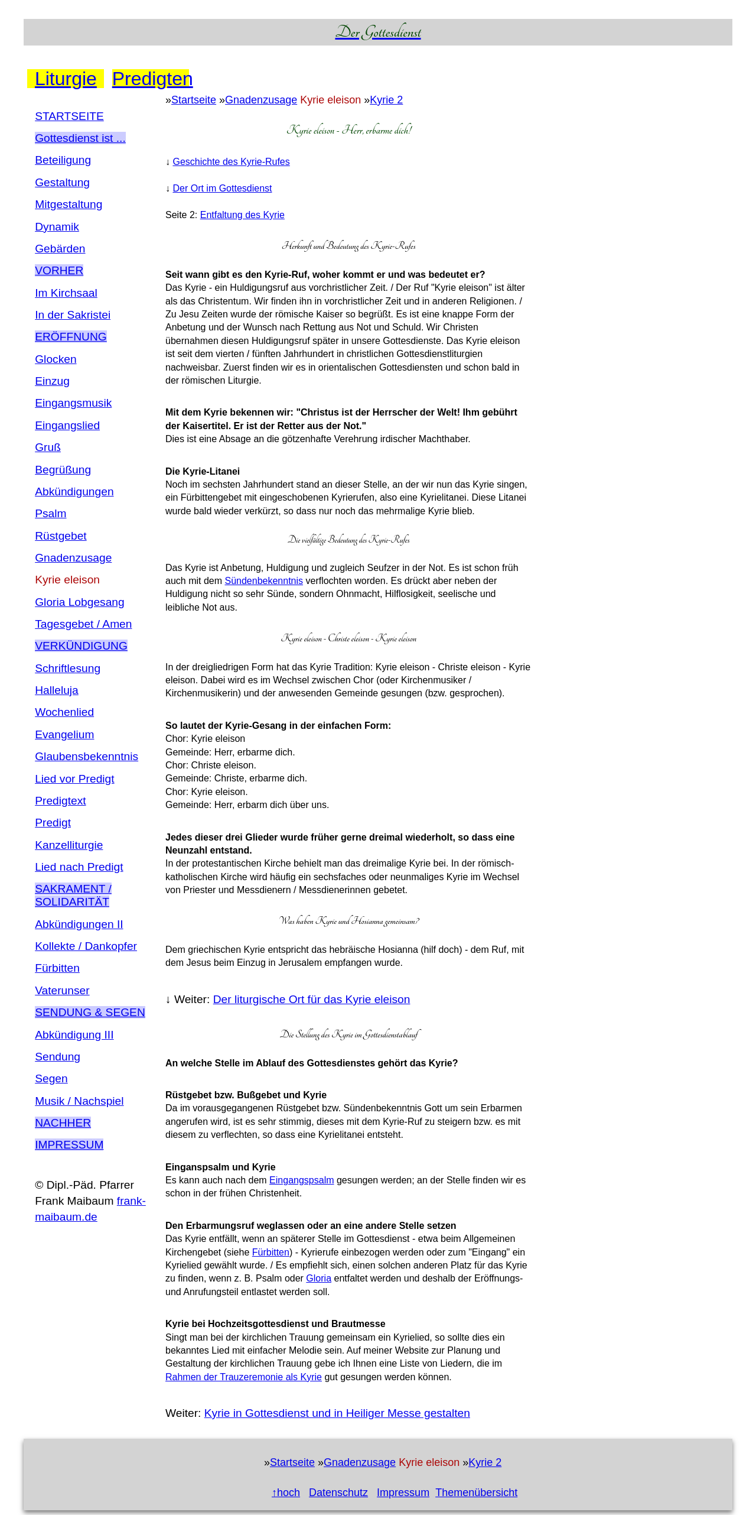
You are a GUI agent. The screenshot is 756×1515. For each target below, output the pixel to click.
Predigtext (60, 800)
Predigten (150, 78)
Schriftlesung (67, 668)
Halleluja (57, 690)
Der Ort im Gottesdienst (222, 188)
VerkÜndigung (81, 646)
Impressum (69, 1144)
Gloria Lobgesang (79, 602)
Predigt (53, 822)
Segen (51, 1078)
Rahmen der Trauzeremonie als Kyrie (243, 1377)
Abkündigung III (74, 1035)
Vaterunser (62, 990)
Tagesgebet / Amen (83, 624)
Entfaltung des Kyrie (242, 215)
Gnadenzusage (73, 558)
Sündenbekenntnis (263, 581)
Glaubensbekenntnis (86, 756)
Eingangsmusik (73, 403)
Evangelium (64, 734)
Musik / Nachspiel (79, 1101)
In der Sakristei (72, 315)
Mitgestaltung (68, 204)
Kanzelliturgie (69, 845)
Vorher (59, 270)
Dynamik (57, 226)
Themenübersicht (476, 1492)
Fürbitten (57, 968)
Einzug (52, 381)
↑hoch (286, 1492)
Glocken (55, 359)
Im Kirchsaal (66, 293)
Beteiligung (63, 160)
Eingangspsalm (301, 1180)
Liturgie (66, 78)
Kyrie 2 (386, 100)
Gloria (318, 1278)
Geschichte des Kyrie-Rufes (230, 162)
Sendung (57, 1056)
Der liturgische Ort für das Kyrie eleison (311, 999)
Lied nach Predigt (79, 867)
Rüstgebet (60, 536)
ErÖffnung (71, 336)
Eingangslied (67, 425)
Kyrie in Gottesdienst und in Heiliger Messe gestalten (337, 1413)
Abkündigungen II (79, 924)
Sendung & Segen (90, 1012)
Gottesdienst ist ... (80, 138)
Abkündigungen (74, 491)
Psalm (50, 513)
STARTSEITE (69, 116)
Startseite (193, 100)
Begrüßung (63, 469)
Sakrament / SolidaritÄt (73, 895)
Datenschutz (338, 1492)
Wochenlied (64, 712)
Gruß (48, 447)
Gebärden (60, 248)
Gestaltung (62, 182)
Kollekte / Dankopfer (86, 946)
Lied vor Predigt (74, 779)
